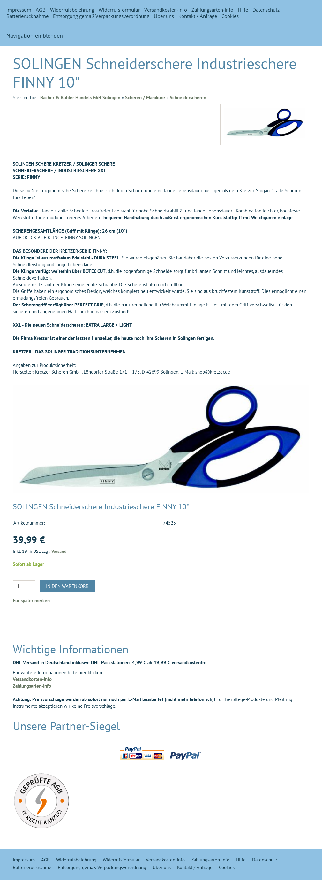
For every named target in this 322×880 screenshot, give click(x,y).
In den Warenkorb (67, 586)
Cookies (230, 16)
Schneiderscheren (188, 98)
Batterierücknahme (27, 16)
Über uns (164, 16)
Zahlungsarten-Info (212, 9)
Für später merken (31, 601)
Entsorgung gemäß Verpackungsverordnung (101, 16)
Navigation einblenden (34, 35)
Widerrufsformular (119, 9)
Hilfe (243, 9)
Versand (59, 551)
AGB (41, 9)
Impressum (18, 9)
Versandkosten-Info (165, 9)
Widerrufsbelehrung (72, 9)
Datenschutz (266, 9)
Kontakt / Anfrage (197, 16)
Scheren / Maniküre (145, 98)
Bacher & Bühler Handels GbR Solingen (80, 98)
